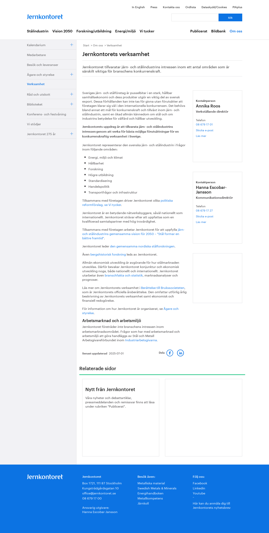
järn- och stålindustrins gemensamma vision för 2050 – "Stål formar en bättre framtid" (133, 233)
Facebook (200, 482)
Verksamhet (36, 84)
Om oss (236, 31)
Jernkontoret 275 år (41, 133)
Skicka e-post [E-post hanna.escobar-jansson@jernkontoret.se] (204, 216)
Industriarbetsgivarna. (141, 339)
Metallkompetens (150, 497)
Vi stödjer (34, 123)
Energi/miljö (125, 31)
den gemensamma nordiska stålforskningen (142, 245)
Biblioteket (34, 103)
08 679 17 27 (204, 210)
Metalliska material (151, 482)
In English (138, 7)
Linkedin (199, 487)
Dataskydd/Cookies (214, 7)
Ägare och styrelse (40, 74)
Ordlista (190, 7)
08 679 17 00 (92, 497)
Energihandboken (150, 492)
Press (154, 7)
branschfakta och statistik (124, 274)
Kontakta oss (171, 7)
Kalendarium (36, 44)
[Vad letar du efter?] (195, 17)
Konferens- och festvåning (46, 113)
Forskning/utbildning (93, 31)
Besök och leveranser (42, 64)
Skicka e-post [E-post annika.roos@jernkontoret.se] (204, 130)
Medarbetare (36, 54)
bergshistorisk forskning (108, 253)
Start (86, 45)
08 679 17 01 (204, 124)
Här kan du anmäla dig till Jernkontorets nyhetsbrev (212, 505)
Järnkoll (143, 502)
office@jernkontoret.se (99, 492)
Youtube (199, 492)
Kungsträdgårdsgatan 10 (100, 487)
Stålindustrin (37, 31)
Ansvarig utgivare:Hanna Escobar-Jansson (100, 509)
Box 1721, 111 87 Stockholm (102, 482)
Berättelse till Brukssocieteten (162, 287)
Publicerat (198, 31)
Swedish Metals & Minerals (157, 487)
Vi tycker (147, 31)
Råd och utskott (38, 94)
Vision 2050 (62, 31)
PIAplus (237, 7)
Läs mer (205, 136)
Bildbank (218, 31)
